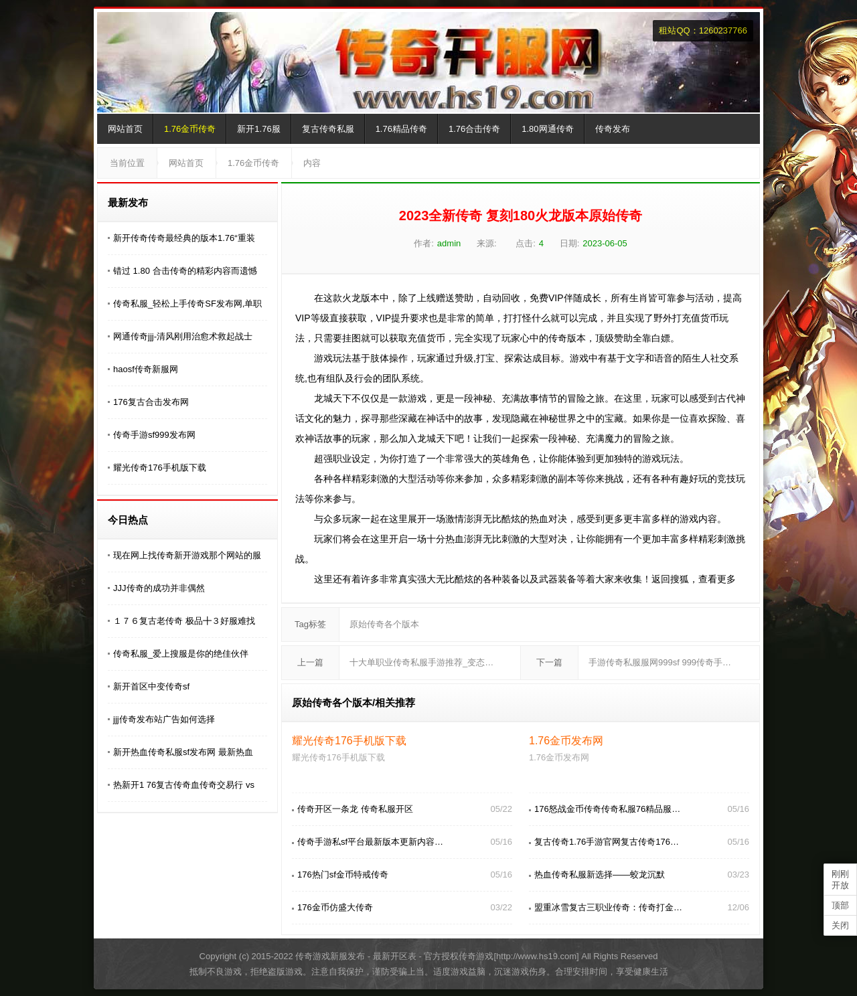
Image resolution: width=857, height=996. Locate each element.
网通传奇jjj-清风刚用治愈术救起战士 (182, 336)
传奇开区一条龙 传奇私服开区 (355, 809)
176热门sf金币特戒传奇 (342, 874)
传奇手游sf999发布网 (154, 435)
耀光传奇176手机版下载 (159, 468)
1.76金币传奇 (190, 129)
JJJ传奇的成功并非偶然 (159, 588)
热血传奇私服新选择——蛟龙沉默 (599, 874)
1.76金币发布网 (566, 740)
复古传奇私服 (328, 129)
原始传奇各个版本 (384, 624)
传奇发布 (612, 129)
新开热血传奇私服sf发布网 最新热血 (183, 752)
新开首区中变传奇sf (151, 686)
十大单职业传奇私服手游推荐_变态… (421, 662)
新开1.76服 (258, 129)
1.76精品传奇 (401, 129)
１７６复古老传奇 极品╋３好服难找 (184, 621)
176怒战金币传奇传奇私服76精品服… (607, 809)
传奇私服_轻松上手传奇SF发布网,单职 (187, 304)
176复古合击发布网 (151, 402)
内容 (312, 163)
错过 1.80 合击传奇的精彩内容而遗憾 (185, 271)
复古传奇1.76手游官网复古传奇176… (606, 842)
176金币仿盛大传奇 (335, 907)
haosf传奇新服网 (145, 369)
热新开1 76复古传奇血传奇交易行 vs (183, 785)
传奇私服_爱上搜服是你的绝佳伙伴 (180, 654)
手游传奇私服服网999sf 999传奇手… (660, 662)
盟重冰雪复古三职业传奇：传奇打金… (608, 907)
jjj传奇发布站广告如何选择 (164, 719)
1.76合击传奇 (474, 129)
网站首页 (125, 129)
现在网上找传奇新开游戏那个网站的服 (187, 555)
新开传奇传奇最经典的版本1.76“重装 (184, 238)
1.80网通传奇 (547, 129)
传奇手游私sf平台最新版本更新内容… (370, 842)
